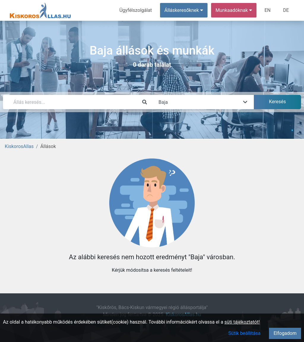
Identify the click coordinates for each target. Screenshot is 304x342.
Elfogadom (285, 333)
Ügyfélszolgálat (135, 10)
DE (286, 10)
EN (268, 10)
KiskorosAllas (19, 146)
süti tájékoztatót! (242, 322)
